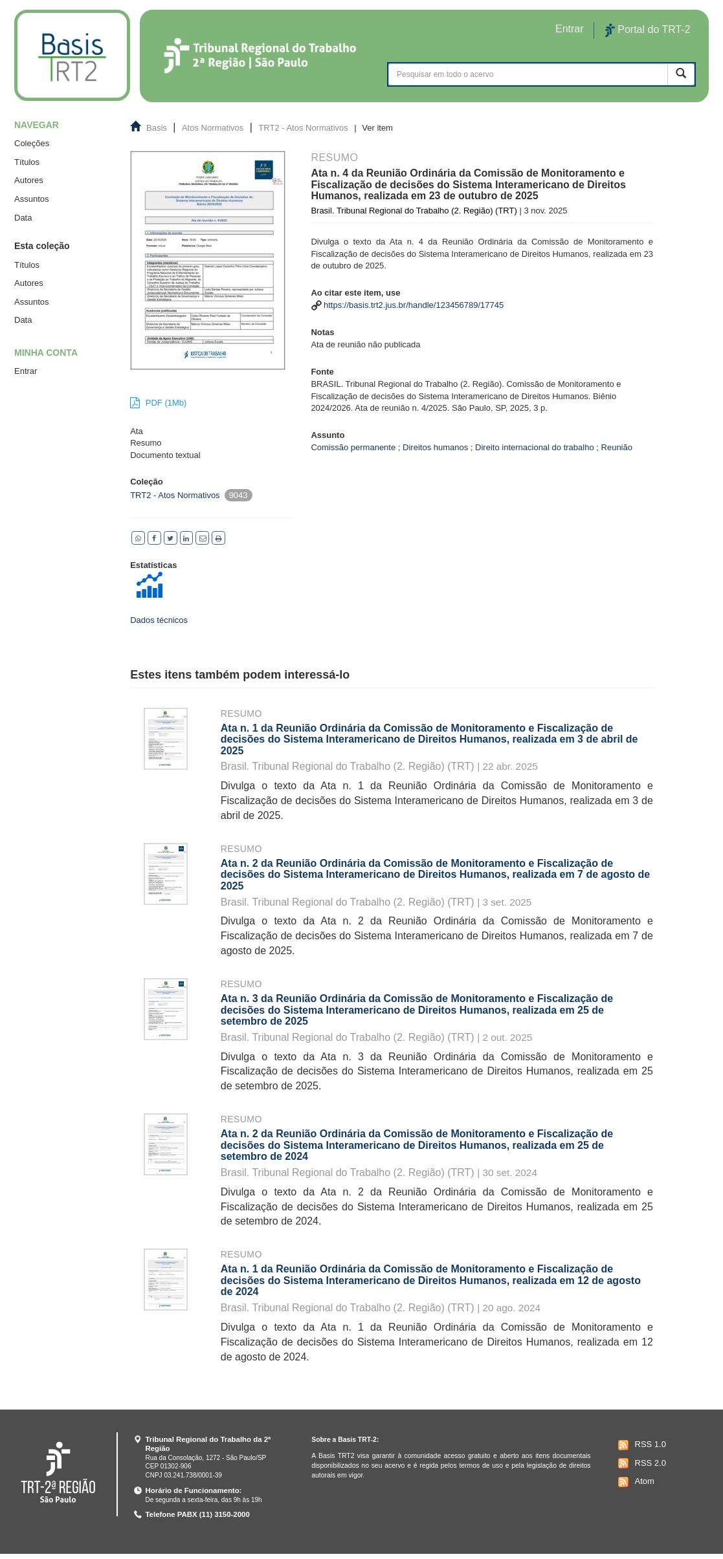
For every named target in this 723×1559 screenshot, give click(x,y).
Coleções (31, 143)
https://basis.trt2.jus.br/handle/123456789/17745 (414, 305)
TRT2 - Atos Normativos (303, 128)
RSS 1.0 (640, 1445)
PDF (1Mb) (158, 403)
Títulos (26, 162)
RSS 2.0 (640, 1463)
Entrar (25, 371)
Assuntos (31, 199)
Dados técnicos (159, 620)
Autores (28, 180)
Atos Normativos (212, 128)
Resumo (241, 713)
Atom (634, 1482)
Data (23, 218)
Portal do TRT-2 (648, 30)
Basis (156, 128)
